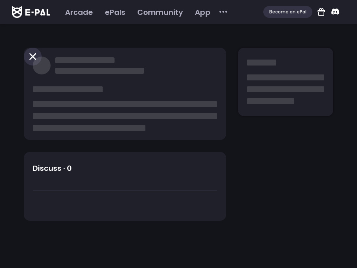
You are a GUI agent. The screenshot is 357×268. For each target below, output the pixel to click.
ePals (115, 12)
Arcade (79, 12)
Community (160, 12)
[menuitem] (79, 12)
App (202, 12)
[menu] (143, 12)
